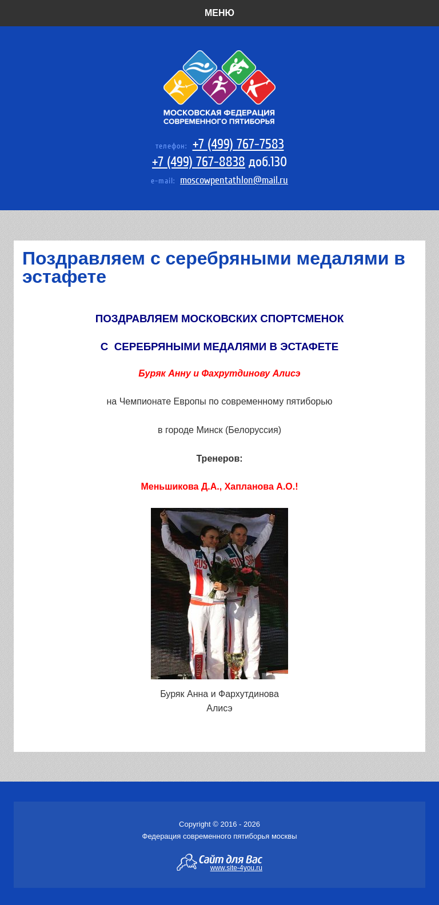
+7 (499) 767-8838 (198, 162)
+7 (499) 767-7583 (238, 144)
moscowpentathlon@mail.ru (234, 180)
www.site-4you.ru (236, 867)
